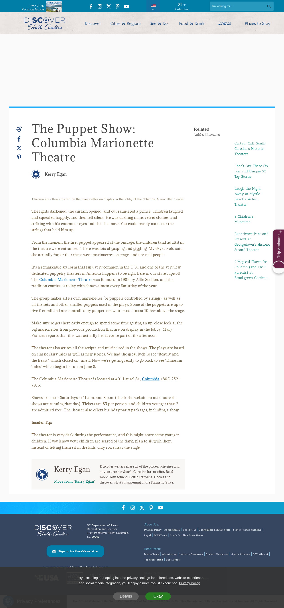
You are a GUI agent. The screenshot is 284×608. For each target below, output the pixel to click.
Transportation (153, 559)
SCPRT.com (160, 535)
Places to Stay (257, 23)
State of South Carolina (247, 529)
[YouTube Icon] (126, 6)
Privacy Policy (153, 529)
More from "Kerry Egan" (75, 481)
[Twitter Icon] (108, 6)
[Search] (242, 6)
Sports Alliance (240, 554)
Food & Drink (192, 23)
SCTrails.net (260, 554)
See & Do (159, 23)
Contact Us (189, 529)
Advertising (169, 554)
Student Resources (217, 554)
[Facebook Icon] (91, 6)
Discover (93, 23)
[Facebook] (19, 139)
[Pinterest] (19, 157)
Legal (147, 535)
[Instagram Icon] (99, 6)
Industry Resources (191, 554)
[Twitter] (19, 148)
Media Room (151, 554)
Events (224, 23)
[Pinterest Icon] (117, 6)
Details (126, 596)
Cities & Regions (125, 23)
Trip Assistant (278, 246)
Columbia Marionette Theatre (65, 279)
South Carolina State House (186, 535)
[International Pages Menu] (153, 6)
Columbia (150, 379)
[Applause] (19, 129)
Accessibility (172, 529)
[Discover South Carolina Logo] (45, 23)
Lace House (173, 559)
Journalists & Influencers (215, 529)
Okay (158, 596)
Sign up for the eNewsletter (78, 551)
